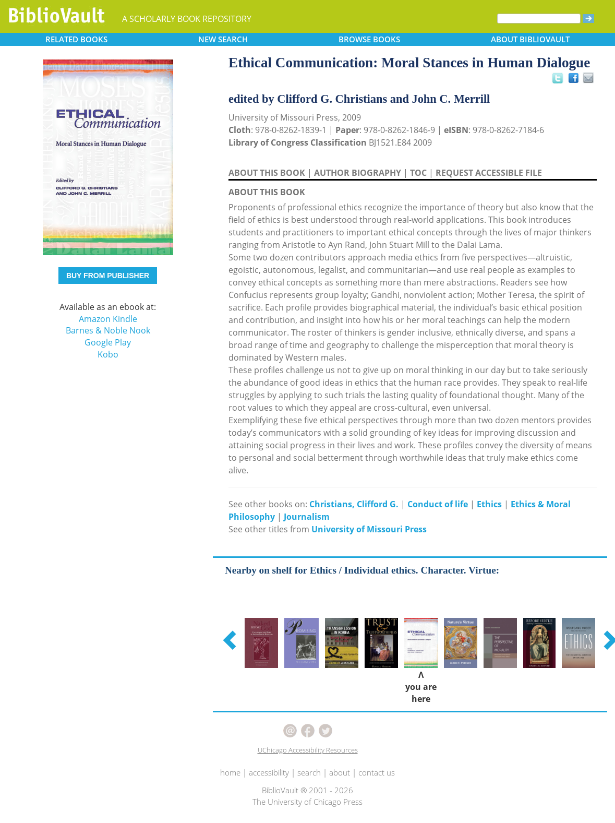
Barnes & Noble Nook (108, 330)
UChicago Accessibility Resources (308, 750)
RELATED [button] (76, 39)
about (339, 772)
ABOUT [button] (530, 39)
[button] (231, 639)
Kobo (108, 354)
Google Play (108, 342)
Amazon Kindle (108, 319)
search (309, 772)
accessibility (269, 772)
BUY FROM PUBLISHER (107, 275)
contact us (376, 772)
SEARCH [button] (223, 39)
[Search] (539, 18)
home (230, 772)
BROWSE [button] (369, 39)
